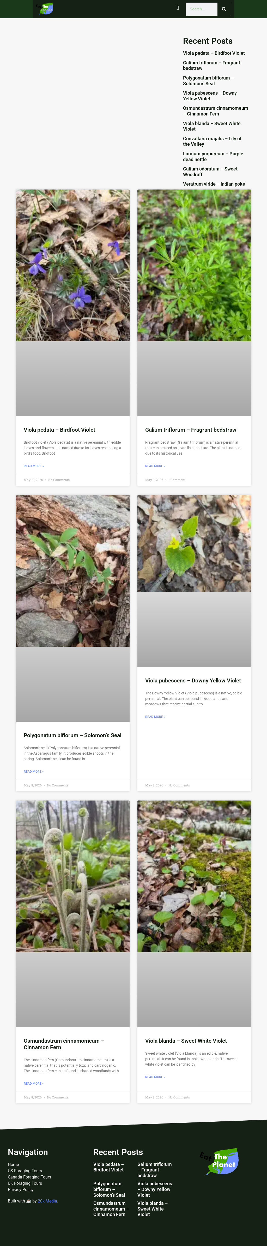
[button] (177, 8)
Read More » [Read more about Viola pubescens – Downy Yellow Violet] (155, 717)
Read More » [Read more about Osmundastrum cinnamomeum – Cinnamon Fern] (34, 1083)
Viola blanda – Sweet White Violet (186, 1041)
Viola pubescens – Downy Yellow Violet (210, 95)
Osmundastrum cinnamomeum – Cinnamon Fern (215, 111)
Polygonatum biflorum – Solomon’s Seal (208, 80)
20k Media (47, 1201)
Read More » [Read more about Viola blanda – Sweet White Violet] (155, 1077)
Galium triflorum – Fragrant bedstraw (190, 430)
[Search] (223, 9)
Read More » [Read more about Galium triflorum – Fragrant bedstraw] (155, 466)
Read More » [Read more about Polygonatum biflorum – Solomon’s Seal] (34, 771)
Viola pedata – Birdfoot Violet (214, 53)
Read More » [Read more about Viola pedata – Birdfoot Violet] (34, 466)
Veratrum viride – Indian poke (214, 184)
